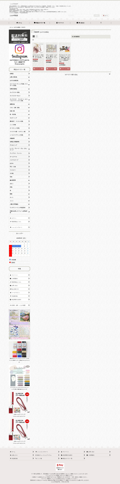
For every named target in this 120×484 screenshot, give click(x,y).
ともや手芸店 (14, 15)
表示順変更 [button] (76, 36)
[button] (101, 23)
